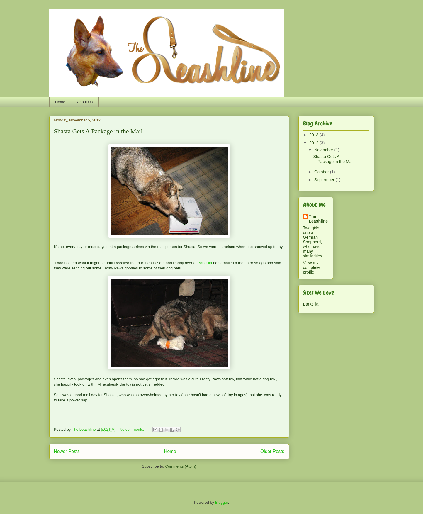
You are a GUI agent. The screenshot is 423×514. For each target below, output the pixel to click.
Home (60, 102)
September (324, 179)
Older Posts (272, 451)
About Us (85, 102)
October (322, 171)
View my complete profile (311, 267)
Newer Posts (67, 451)
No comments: (132, 429)
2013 (314, 135)
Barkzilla (205, 263)
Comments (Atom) (180, 466)
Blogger (221, 502)
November (324, 149)
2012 (314, 142)
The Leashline (318, 218)
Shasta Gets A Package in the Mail (98, 131)
